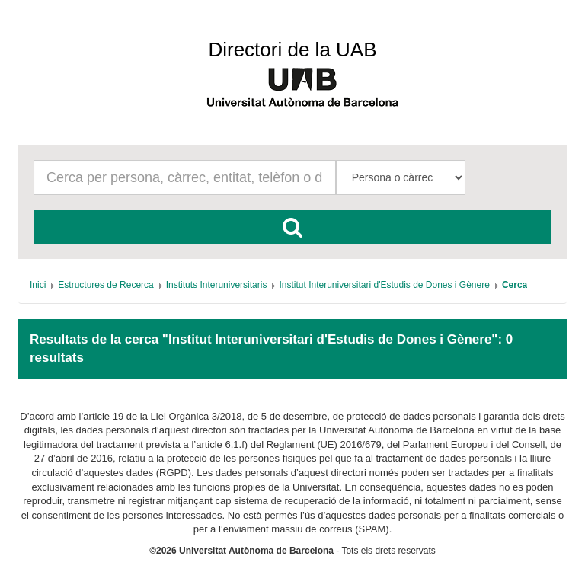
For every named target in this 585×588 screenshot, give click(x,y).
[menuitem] (38, 285)
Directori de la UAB (292, 49)
